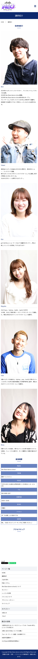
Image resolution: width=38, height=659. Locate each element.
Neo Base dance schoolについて (11, 586)
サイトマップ (6, 603)
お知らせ (4, 613)
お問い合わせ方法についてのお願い (12, 631)
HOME (2, 22)
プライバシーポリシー (8, 600)
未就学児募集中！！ (7, 638)
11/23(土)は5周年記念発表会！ (11, 641)
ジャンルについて (7, 597)
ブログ (4, 616)
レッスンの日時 (6, 593)
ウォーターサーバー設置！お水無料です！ (14, 634)
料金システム (6, 583)
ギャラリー (5, 590)
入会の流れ (5, 579)
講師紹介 (4, 576)
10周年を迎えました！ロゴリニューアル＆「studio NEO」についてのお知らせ (19, 626)
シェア (3, 561)
